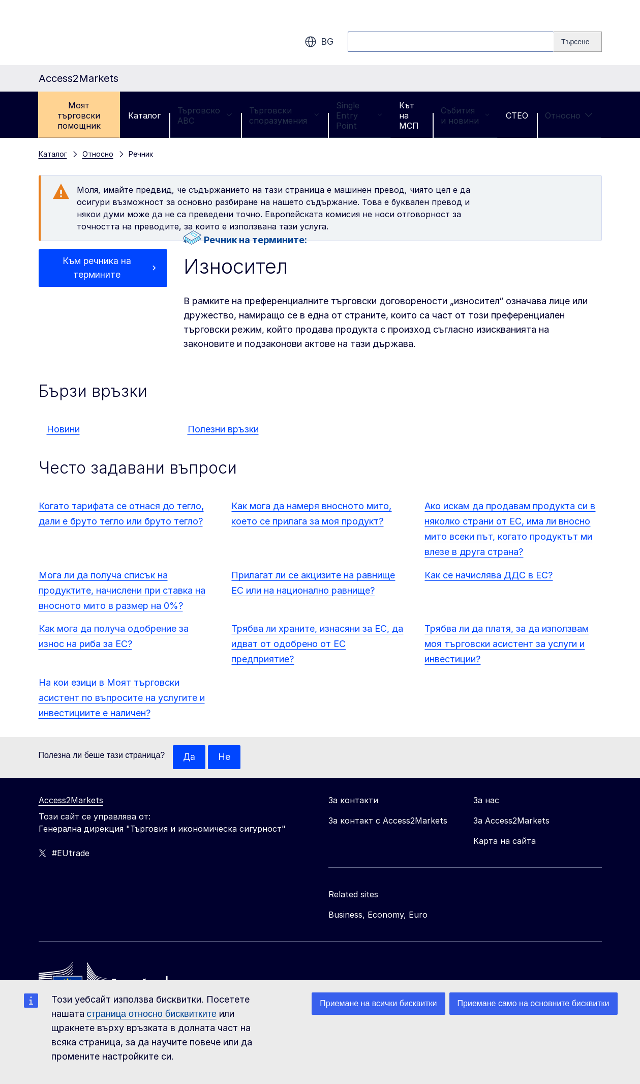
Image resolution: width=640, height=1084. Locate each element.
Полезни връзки (223, 429)
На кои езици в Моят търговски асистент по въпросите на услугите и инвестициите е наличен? (122, 697)
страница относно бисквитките (152, 1014)
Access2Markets (71, 801)
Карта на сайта (504, 841)
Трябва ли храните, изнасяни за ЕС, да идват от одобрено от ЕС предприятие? (317, 643)
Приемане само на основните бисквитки (533, 1003)
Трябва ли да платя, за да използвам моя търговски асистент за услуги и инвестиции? (506, 643)
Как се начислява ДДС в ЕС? (488, 575)
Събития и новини (465, 115)
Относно (569, 115)
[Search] (577, 42)
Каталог (144, 115)
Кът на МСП (409, 115)
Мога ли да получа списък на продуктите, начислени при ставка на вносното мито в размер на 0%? (122, 590)
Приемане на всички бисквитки (378, 1003)
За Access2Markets (511, 821)
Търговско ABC (204, 115)
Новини (63, 429)
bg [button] (318, 42)
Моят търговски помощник (79, 115)
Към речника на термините (97, 268)
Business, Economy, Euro (378, 915)
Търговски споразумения (284, 115)
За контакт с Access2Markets (387, 821)
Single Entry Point (359, 115)
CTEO (517, 115)
